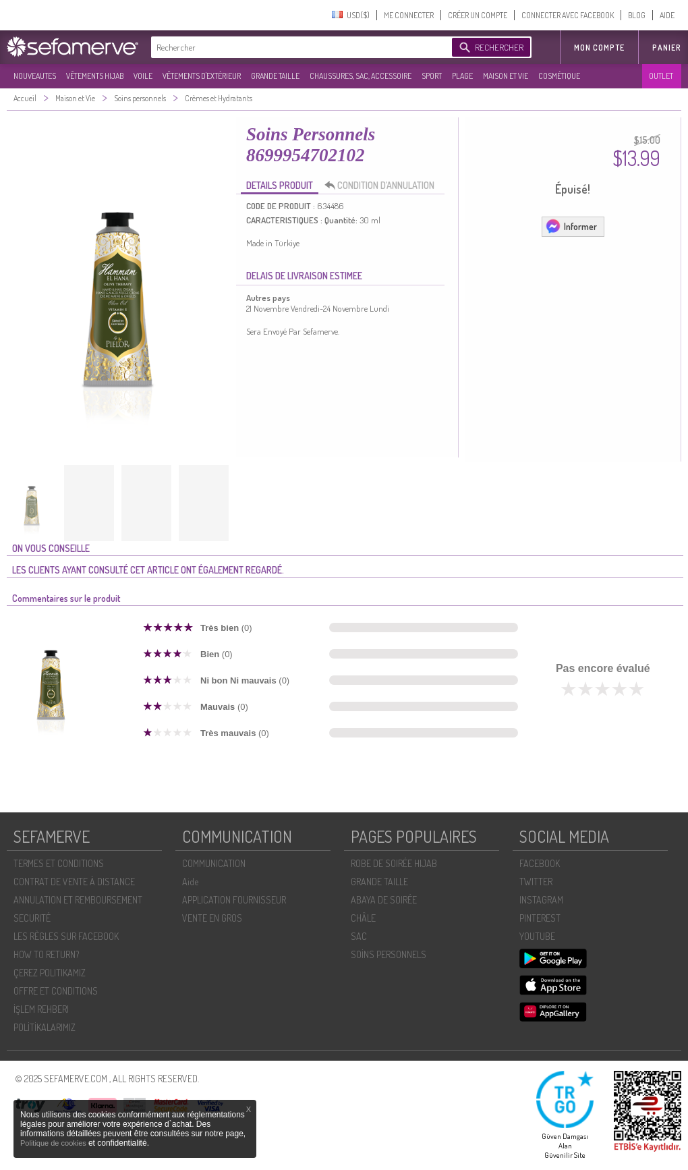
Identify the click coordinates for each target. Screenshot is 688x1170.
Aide (190, 881)
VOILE (143, 76)
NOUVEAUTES (34, 76)
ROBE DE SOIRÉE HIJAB (394, 863)
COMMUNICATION (214, 863)
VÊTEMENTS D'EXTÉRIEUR (202, 76)
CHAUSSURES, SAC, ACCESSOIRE (360, 76)
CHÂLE (363, 918)
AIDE (667, 15)
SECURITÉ (32, 918)
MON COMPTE (599, 48)
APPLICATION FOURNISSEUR (234, 900)
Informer (571, 226)
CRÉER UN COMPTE (477, 15)
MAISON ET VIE (505, 76)
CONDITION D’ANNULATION (383, 185)
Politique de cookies (54, 1143)
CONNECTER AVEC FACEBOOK (567, 15)
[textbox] (298, 47)
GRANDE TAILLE (275, 76)
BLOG (637, 15)
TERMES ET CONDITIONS (58, 863)
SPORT (432, 76)
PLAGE (462, 76)
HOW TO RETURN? (46, 954)
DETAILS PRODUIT (279, 185)
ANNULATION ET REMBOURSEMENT (77, 900)
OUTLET (661, 76)
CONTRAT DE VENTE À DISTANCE (74, 881)
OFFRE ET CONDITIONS (55, 991)
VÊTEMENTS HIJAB (94, 76)
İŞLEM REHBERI (41, 1009)
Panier (666, 48)
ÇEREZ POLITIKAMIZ (49, 972)
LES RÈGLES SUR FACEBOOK (66, 936)
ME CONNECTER (409, 15)
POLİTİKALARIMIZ (44, 1027)
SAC (359, 936)
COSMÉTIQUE (559, 76)
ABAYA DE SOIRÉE (384, 900)
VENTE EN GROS (212, 918)
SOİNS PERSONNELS (388, 954)
